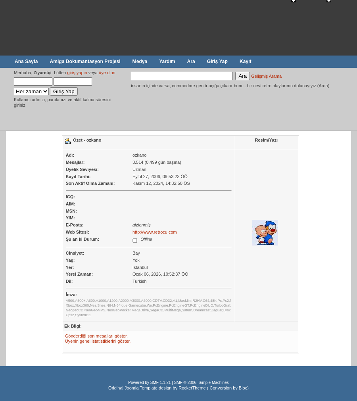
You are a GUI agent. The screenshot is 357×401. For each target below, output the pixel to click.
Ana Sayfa (26, 61)
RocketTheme (191, 388)
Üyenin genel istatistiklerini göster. (98, 341)
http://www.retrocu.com (154, 232)
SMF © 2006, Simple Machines (201, 382)
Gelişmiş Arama (266, 76)
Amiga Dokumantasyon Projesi (85, 61)
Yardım (167, 61)
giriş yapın (77, 72)
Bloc (243, 388)
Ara (191, 61)
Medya (140, 61)
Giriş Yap (217, 61)
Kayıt (245, 61)
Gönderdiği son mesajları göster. (96, 336)
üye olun (107, 72)
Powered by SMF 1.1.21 (149, 382)
